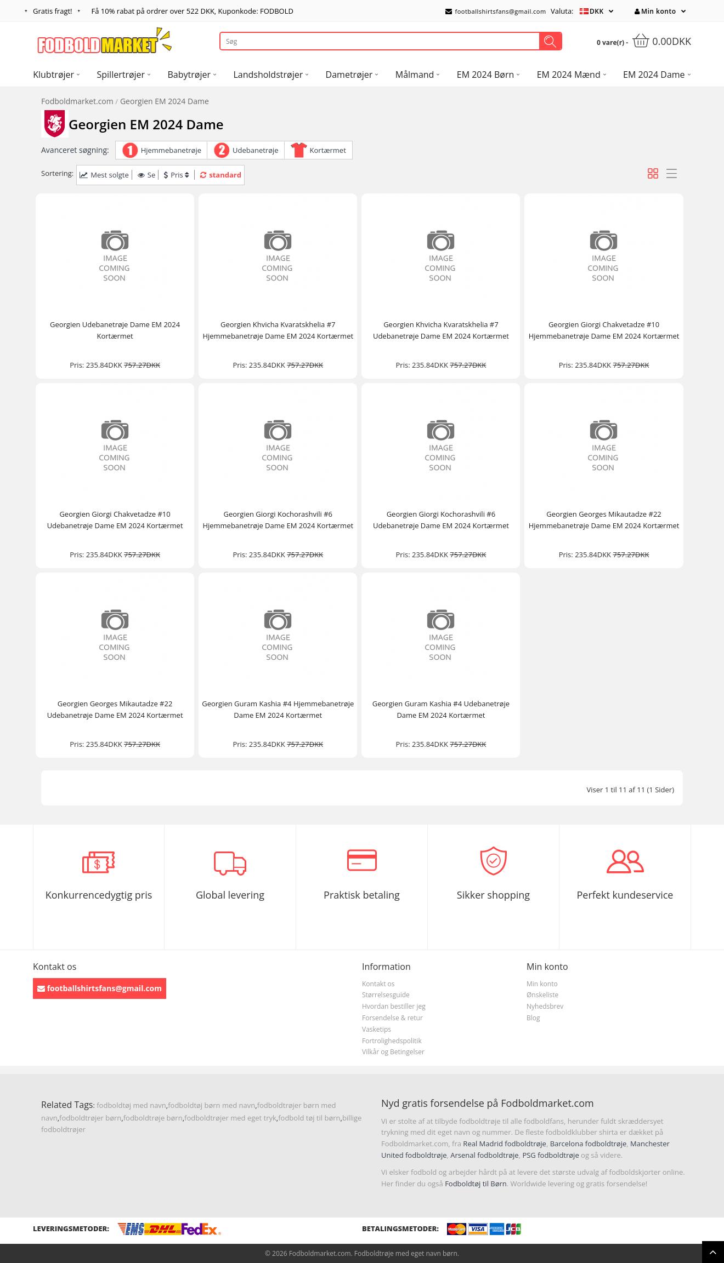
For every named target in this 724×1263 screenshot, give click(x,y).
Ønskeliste (542, 994)
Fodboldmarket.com (77, 101)
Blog (533, 1017)
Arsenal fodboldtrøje (484, 1155)
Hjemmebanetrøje (171, 150)
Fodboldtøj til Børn (476, 1183)
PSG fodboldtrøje (550, 1155)
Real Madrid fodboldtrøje (504, 1143)
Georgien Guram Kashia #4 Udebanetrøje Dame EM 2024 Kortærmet (441, 709)
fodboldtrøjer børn (90, 1118)
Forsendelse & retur (392, 1017)
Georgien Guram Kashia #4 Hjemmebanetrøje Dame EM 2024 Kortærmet (278, 709)
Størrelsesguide (386, 994)
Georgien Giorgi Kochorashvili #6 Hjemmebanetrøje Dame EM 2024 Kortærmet (277, 519)
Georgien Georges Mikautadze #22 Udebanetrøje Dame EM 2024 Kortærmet (115, 709)
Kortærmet (328, 150)
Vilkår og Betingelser (393, 1051)
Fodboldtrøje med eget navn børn (405, 1253)
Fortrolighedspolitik (392, 1040)
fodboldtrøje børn (153, 1118)
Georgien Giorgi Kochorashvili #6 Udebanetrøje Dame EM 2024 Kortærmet (441, 519)
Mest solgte (104, 175)
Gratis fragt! (52, 11)
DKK (597, 11)
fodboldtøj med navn (131, 1105)
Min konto (655, 11)
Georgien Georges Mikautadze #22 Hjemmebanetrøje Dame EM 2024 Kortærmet (604, 519)
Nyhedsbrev (545, 1006)
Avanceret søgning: (75, 150)
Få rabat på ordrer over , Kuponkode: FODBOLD (192, 11)
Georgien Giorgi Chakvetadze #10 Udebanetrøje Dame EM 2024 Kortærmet (115, 519)
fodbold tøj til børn (309, 1118)
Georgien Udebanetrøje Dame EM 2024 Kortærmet (115, 330)
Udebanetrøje (256, 150)
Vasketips (376, 1029)
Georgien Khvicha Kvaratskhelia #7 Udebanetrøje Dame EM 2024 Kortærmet (441, 330)
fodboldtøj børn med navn (211, 1105)
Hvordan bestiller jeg (394, 1006)
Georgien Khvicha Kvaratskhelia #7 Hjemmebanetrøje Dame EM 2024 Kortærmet (277, 330)
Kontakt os (378, 983)
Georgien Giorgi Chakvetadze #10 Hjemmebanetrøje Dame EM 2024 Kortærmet (604, 330)
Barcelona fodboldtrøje (588, 1143)
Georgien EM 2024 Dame (164, 101)
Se (146, 175)
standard (220, 175)
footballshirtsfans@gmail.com (495, 11)
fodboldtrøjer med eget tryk (230, 1118)
